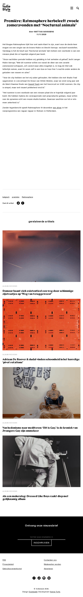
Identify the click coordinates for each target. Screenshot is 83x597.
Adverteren (48, 569)
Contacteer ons (50, 560)
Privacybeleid (8, 564)
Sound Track (33, 84)
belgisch (6, 197)
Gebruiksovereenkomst (12, 569)
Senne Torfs (55, 592)
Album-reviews (10, 286)
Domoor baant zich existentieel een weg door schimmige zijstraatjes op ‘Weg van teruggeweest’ (38, 292)
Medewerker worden (52, 564)
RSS (4, 560)
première (15, 197)
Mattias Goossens (44, 31)
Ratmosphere (27, 197)
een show (57, 108)
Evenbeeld (33, 592)
